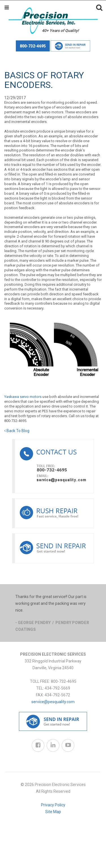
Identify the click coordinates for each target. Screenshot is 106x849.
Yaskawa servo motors (23, 397)
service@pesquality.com (53, 701)
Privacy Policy (53, 805)
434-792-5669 (57, 688)
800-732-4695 (33, 46)
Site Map (53, 811)
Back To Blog (16, 430)
